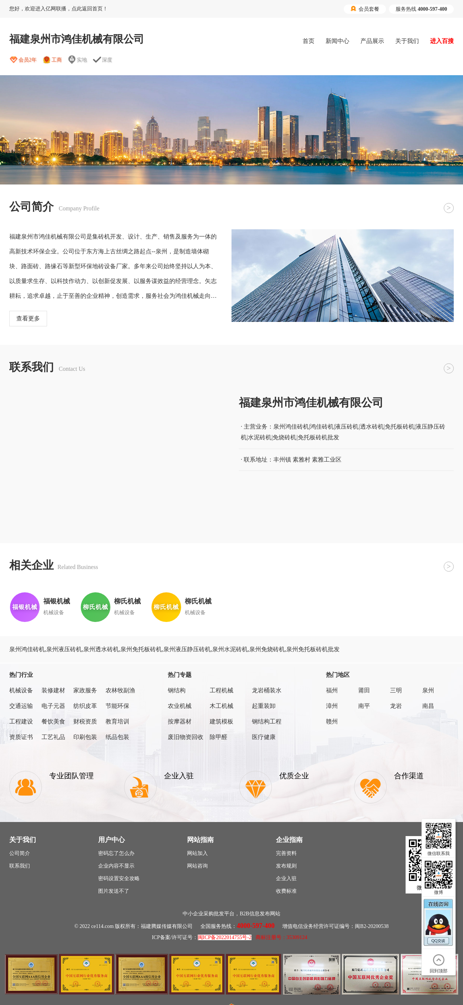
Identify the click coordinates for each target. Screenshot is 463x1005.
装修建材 (53, 690)
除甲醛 (218, 737)
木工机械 (221, 706)
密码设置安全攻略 (119, 878)
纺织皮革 (85, 706)
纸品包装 (117, 737)
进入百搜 (442, 41)
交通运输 (21, 706)
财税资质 (85, 721)
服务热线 (421, 9)
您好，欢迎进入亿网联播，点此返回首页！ (58, 8)
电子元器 (53, 706)
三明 (396, 690)
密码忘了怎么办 (116, 853)
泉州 (428, 690)
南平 (364, 706)
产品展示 (372, 41)
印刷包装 (85, 737)
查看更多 (28, 318)
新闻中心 (337, 41)
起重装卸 (264, 706)
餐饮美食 (53, 721)
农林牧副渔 (120, 690)
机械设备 (21, 690)
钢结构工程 (267, 721)
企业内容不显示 (116, 866)
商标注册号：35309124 (281, 937)
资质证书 (21, 737)
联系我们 (19, 866)
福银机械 (56, 601)
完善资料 (286, 853)
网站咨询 (197, 866)
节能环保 (117, 706)
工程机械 (221, 690)
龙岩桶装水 (267, 690)
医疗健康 (264, 737)
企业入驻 (286, 878)
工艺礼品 (53, 737)
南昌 (428, 706)
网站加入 (197, 853)
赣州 (332, 721)
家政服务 (85, 690)
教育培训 (117, 721)
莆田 (364, 690)
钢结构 (177, 690)
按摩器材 (179, 721)
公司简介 (19, 853)
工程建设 (21, 721)
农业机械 (179, 706)
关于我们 (407, 41)
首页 (308, 41)
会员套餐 (364, 9)
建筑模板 (221, 721)
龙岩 (396, 706)
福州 (332, 690)
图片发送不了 (113, 891)
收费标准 (286, 891)
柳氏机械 (127, 601)
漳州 (332, 706)
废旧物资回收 (185, 737)
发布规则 (286, 866)
